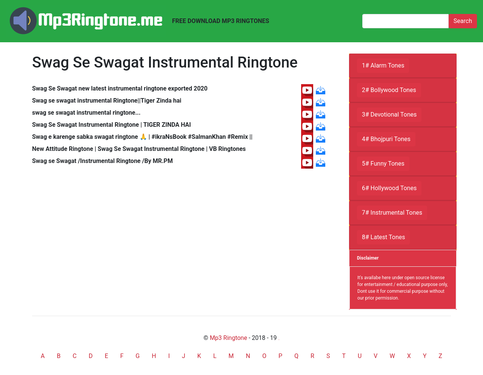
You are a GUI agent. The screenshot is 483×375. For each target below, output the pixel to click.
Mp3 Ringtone (228, 337)
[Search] (405, 21)
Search (463, 21)
